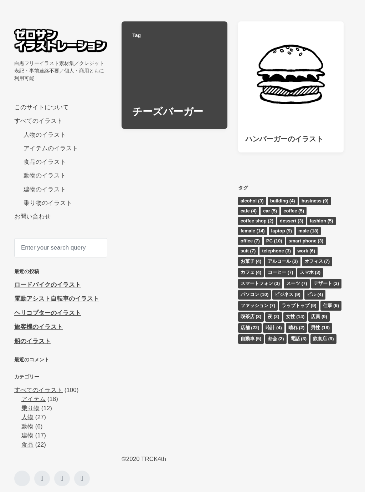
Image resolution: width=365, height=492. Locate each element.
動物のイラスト (45, 175)
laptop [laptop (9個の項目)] (281, 231)
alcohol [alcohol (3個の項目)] (252, 201)
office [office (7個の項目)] (250, 241)
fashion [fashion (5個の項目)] (321, 221)
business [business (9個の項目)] (315, 201)
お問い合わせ (32, 216)
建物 (27, 435)
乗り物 (30, 408)
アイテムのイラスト (51, 148)
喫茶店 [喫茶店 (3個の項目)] (251, 316)
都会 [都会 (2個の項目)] (276, 338)
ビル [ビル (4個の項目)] (315, 294)
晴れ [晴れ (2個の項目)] (296, 327)
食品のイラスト (45, 162)
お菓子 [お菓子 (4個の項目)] (251, 261)
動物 (27, 426)
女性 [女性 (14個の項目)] (295, 316)
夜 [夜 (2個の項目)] (273, 316)
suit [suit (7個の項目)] (248, 250)
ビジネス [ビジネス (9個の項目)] (287, 294)
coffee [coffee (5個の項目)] (293, 211)
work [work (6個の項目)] (306, 250)
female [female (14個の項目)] (253, 231)
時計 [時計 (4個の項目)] (274, 327)
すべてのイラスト (38, 120)
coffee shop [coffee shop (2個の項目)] (257, 221)
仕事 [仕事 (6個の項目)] (331, 305)
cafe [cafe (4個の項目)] (249, 211)
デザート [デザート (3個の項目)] (326, 283)
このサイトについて (41, 107)
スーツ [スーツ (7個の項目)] (296, 283)
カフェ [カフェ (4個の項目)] (251, 272)
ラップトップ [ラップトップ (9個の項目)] (299, 305)
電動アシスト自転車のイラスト (56, 298)
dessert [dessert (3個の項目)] (291, 221)
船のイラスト (32, 341)
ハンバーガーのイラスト (284, 139)
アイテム (33, 399)
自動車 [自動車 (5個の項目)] (251, 338)
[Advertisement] (174, 399)
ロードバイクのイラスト (47, 284)
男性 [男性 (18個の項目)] (320, 327)
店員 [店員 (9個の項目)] (319, 316)
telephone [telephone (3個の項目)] (276, 250)
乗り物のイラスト (48, 203)
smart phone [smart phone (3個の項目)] (306, 241)
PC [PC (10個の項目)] (274, 241)
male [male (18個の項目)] (308, 231)
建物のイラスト (45, 189)
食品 (27, 444)
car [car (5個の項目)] (270, 211)
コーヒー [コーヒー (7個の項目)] (280, 272)
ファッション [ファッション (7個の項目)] (258, 305)
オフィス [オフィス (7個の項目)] (317, 261)
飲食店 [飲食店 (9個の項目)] (323, 338)
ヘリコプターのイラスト (47, 313)
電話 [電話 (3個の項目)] (299, 338)
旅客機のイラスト (38, 326)
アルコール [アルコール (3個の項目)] (283, 261)
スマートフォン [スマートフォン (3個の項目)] (260, 283)
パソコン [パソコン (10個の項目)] (255, 294)
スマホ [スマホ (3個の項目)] (310, 272)
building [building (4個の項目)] (282, 201)
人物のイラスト (45, 134)
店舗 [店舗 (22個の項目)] (250, 327)
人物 (27, 417)
